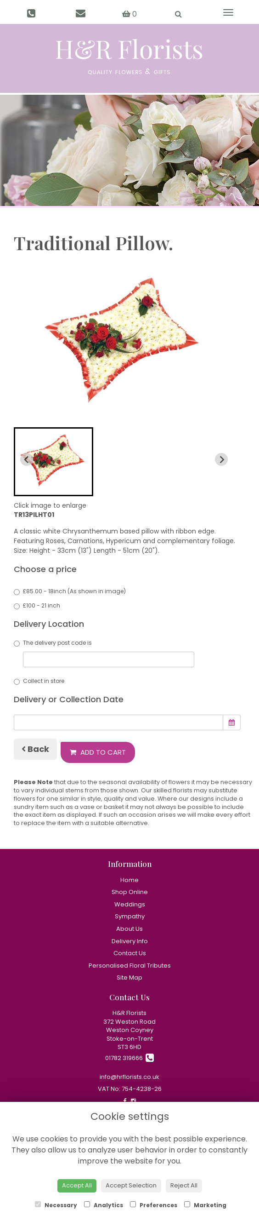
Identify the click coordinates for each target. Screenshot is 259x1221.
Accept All (77, 1185)
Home (129, 880)
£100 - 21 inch (37, 605)
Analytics (103, 1205)
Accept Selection (131, 1185)
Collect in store (39, 681)
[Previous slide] (26, 459)
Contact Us (129, 953)
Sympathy (130, 916)
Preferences (153, 1205)
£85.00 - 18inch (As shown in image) (70, 591)
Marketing (205, 1205)
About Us (129, 928)
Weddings (129, 904)
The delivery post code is (104, 653)
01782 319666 (129, 1058)
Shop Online (130, 892)
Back (35, 749)
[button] (53, 461)
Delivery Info (130, 941)
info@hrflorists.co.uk (129, 1076)
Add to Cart (98, 752)
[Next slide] (221, 459)
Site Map (129, 977)
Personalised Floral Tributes (130, 965)
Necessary (56, 1205)
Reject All (183, 1185)
